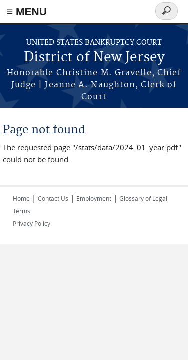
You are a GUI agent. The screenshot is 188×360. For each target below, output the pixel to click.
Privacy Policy (31, 224)
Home (21, 198)
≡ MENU (27, 12)
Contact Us (53, 198)
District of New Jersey (94, 58)
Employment (93, 198)
